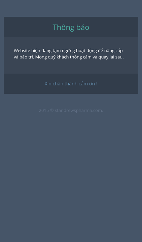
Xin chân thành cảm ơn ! (71, 83)
